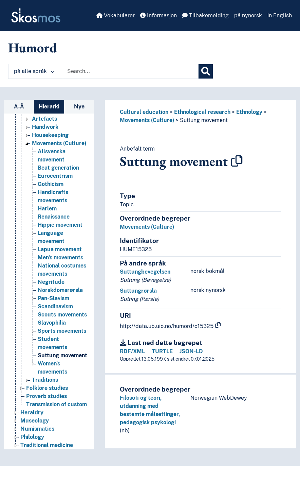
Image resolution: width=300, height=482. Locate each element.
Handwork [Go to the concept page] (45, 127)
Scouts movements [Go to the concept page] (62, 314)
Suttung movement (204, 120)
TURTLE (162, 351)
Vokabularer (115, 15)
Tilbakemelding (205, 15)
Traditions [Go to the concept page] (45, 380)
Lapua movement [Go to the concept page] (60, 249)
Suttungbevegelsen (145, 272)
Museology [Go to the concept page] (34, 420)
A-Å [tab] (19, 106)
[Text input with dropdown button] (131, 71)
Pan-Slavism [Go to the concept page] (53, 298)
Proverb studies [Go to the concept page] (46, 396)
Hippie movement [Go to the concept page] (60, 225)
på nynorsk (248, 15)
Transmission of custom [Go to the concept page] (56, 404)
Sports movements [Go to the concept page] (62, 331)
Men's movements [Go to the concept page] (60, 257)
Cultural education (144, 112)
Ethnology (249, 112)
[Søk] (205, 71)
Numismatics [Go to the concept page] (37, 429)
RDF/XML (132, 351)
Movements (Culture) (147, 120)
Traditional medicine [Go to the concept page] (46, 445)
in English (279, 15)
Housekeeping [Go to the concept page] (50, 135)
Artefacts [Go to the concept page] (44, 119)
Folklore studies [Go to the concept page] (47, 388)
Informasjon (158, 15)
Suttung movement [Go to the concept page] (62, 355)
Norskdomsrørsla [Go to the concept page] (60, 290)
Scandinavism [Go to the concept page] (55, 306)
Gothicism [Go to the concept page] (50, 184)
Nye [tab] (79, 106)
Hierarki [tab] (49, 106)
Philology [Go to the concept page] (32, 437)
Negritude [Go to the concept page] (51, 282)
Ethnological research (202, 112)
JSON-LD (191, 351)
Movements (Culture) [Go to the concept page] (59, 143)
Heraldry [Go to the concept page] (31, 412)
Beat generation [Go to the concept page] (58, 168)
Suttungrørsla (138, 291)
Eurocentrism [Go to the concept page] (55, 176)
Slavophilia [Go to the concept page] (52, 323)
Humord (32, 47)
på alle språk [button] (34, 71)
